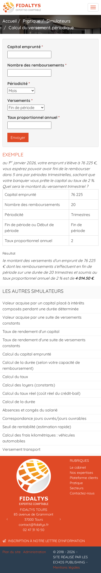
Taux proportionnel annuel (32, 117)
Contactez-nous (82, 493)
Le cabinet (78, 467)
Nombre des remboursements (35, 65)
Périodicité (17, 83)
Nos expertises (81, 472)
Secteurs (77, 488)
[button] (7, 518)
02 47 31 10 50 (33, 530)
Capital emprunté (24, 46)
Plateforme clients (84, 478)
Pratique (76, 483)
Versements (18, 100)
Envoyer (18, 137)
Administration (34, 552)
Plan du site (11, 552)
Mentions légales (66, 567)
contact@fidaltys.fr (34, 524)
